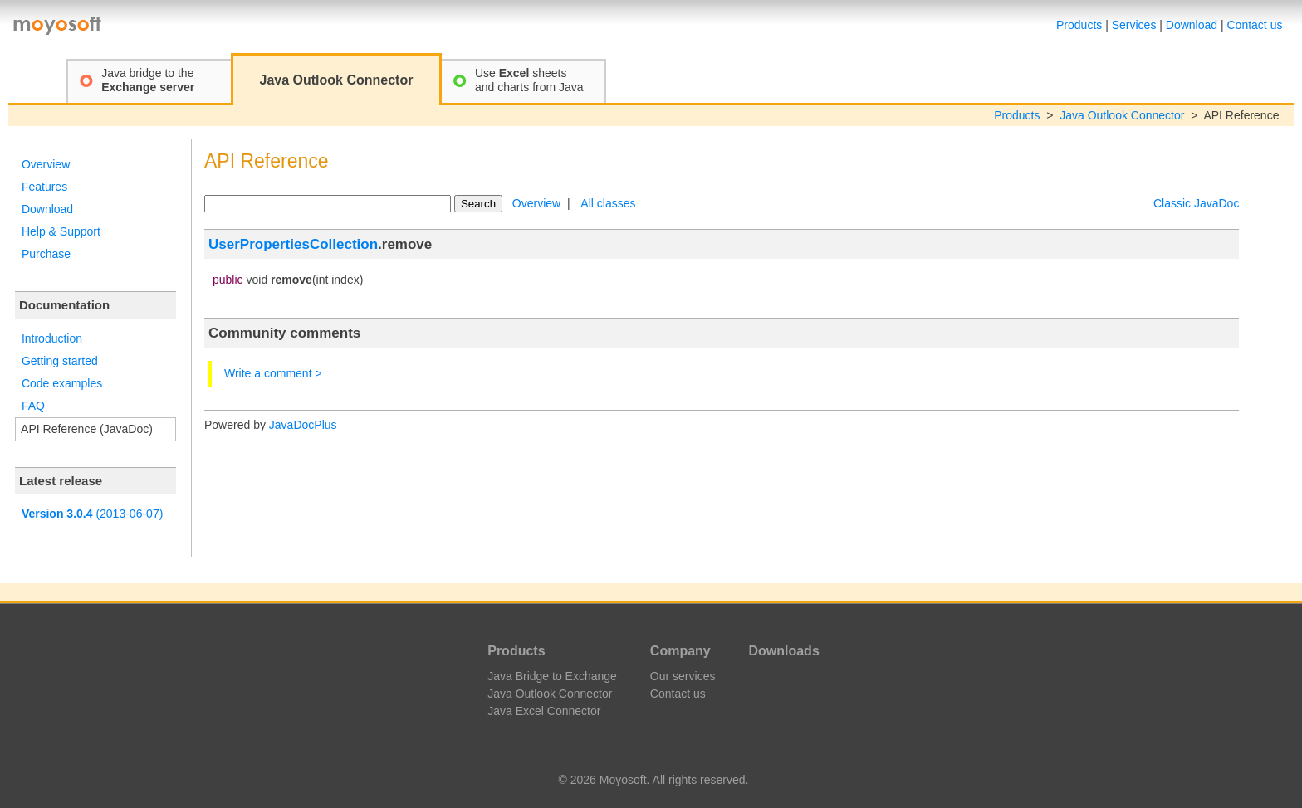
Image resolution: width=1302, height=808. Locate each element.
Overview (46, 164)
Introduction (52, 338)
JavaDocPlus (303, 424)
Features (44, 186)
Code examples (62, 383)
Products (1079, 25)
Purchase (46, 253)
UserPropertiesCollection (293, 244)
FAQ (33, 405)
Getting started (60, 360)
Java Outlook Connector (1122, 115)
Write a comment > (273, 373)
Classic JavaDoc (1196, 203)
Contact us (1255, 25)
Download (1191, 25)
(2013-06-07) (92, 513)
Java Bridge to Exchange (552, 676)
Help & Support (61, 231)
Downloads (783, 651)
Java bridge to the (147, 80)
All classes (607, 203)
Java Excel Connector (543, 711)
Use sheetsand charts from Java (529, 80)
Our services (683, 676)
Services (1134, 25)
